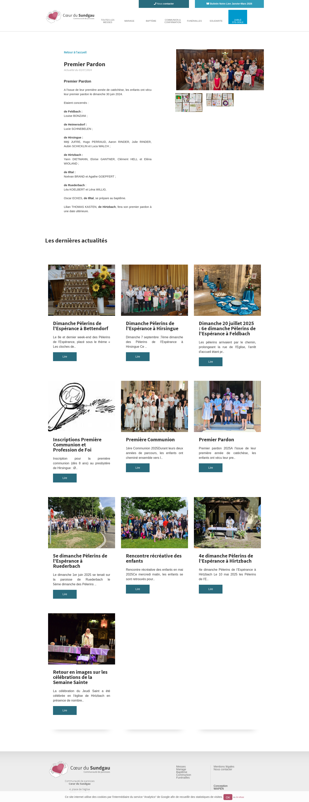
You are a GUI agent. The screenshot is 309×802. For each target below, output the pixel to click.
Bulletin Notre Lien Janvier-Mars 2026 (231, 3)
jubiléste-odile (237, 21)
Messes (181, 766)
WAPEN (219, 788)
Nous (164, 3)
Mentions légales (224, 766)
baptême (151, 21)
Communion (183, 774)
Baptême (181, 772)
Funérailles (183, 777)
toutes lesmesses (107, 21)
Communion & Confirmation (172, 21)
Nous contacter (223, 769)
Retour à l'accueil (75, 52)
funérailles (194, 21)
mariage (129, 21)
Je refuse (240, 797)
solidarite (216, 21)
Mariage (181, 769)
